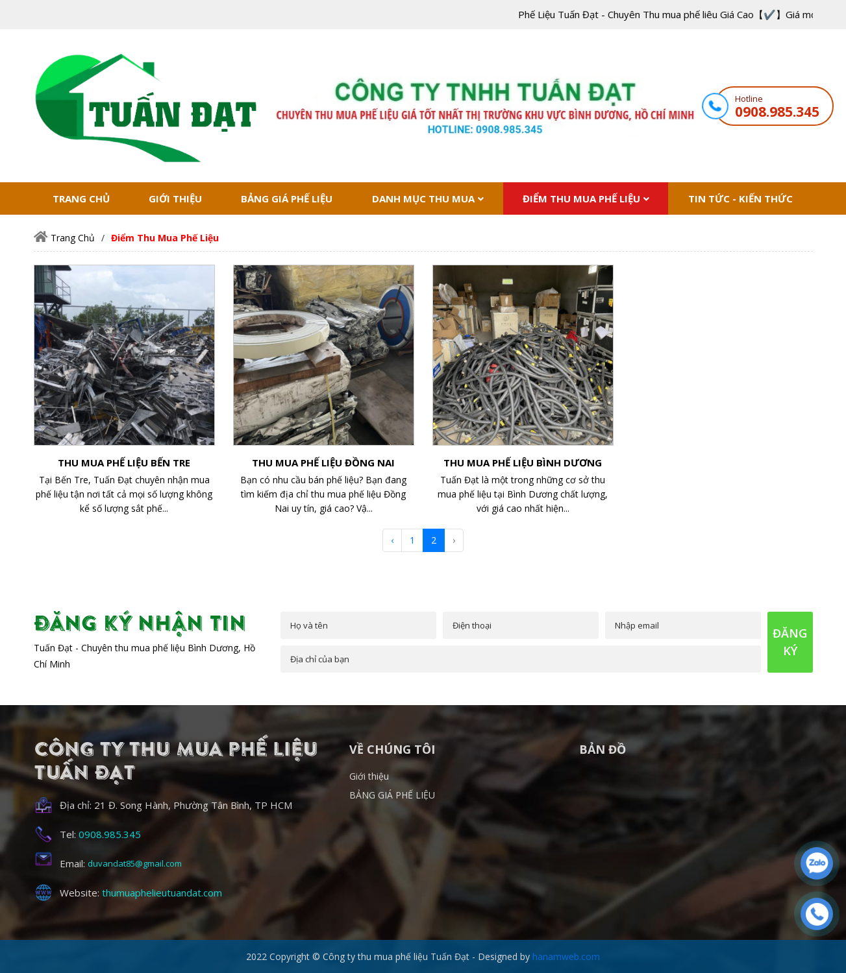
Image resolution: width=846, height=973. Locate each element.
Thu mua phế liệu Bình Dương (522, 462)
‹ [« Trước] (392, 540)
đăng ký (790, 641)
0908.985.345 (777, 111)
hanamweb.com (566, 956)
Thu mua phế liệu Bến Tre (124, 462)
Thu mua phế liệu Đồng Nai (323, 462)
